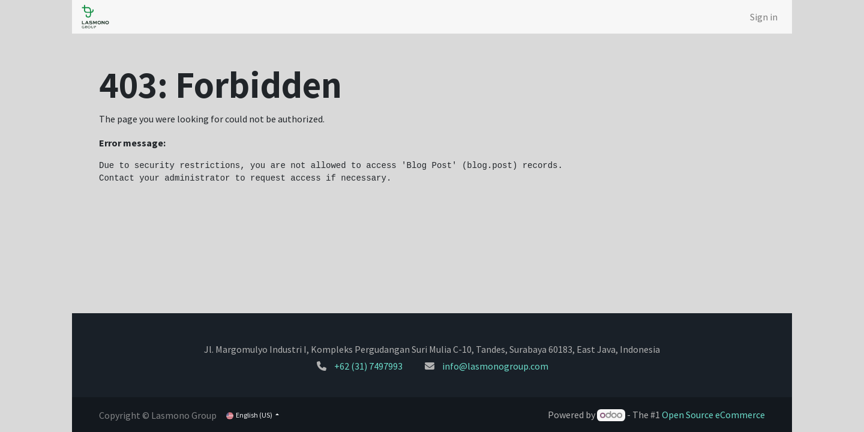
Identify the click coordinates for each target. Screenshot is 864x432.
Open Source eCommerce (713, 415)
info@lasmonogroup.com (495, 366)
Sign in (764, 17)
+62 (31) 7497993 (368, 366)
